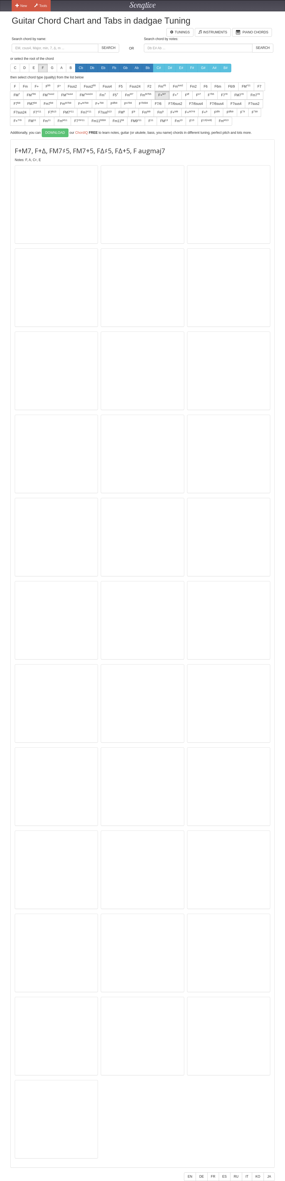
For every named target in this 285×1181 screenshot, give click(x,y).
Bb (148, 68)
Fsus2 (72, 86)
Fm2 (193, 86)
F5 (121, 86)
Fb (114, 68)
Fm (25, 86)
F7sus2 (254, 104)
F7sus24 (20, 112)
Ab (136, 68)
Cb (81, 68)
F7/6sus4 (196, 104)
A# (214, 68)
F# (192, 68)
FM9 (136, 121)
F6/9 (231, 86)
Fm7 (255, 95)
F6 (206, 86)
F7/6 (158, 104)
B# (225, 68)
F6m (218, 86)
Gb (125, 68)
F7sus (105, 112)
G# (203, 68)
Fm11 (99, 121)
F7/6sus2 (175, 104)
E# (181, 68)
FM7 (239, 95)
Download (55, 133)
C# (159, 68)
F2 (149, 86)
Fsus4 (107, 86)
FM (246, 86)
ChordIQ (81, 132)
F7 (259, 86)
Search (109, 48)
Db (92, 68)
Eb (103, 68)
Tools (40, 5)
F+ (37, 86)
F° (59, 86)
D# (170, 68)
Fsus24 (135, 86)
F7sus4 (235, 104)
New (21, 5)
